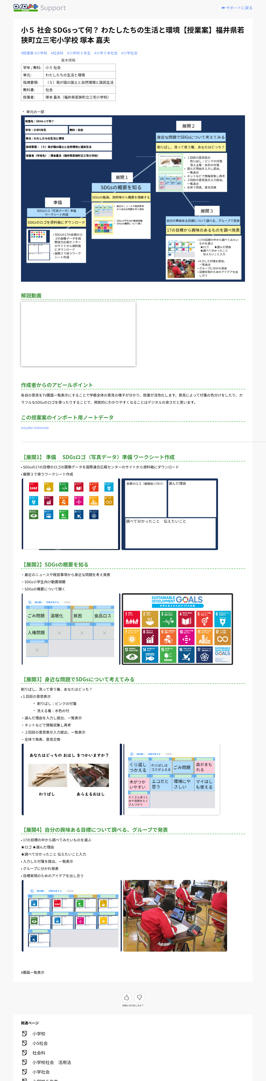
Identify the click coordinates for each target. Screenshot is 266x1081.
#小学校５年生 (78, 52)
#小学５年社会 (105, 52)
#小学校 (40, 52)
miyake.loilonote (35, 427)
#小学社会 (129, 52)
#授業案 (27, 52)
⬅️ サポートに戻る (237, 8)
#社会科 (57, 52)
